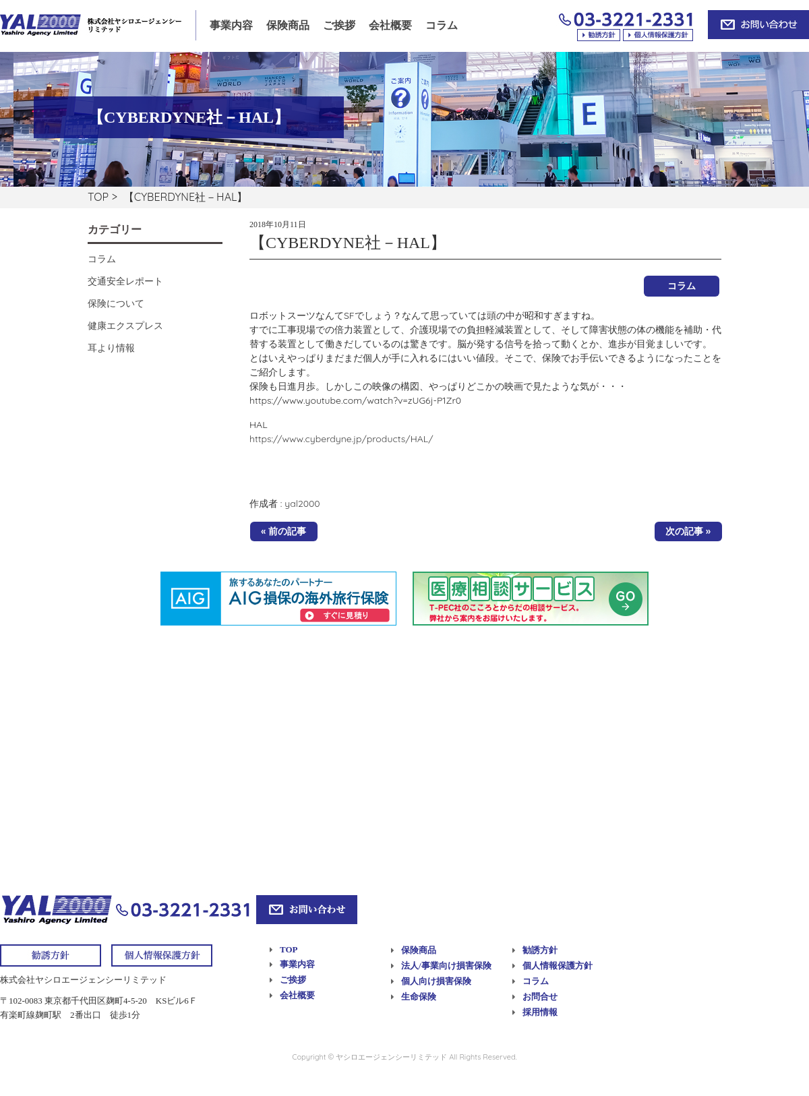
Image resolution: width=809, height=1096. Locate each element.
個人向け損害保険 (436, 981)
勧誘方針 (540, 950)
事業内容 (231, 25)
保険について (116, 303)
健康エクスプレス (125, 325)
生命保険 (418, 997)
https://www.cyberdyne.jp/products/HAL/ (341, 439)
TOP (98, 197)
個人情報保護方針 (557, 966)
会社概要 (390, 25)
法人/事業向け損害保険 (446, 966)
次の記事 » (688, 531)
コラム (441, 25)
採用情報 (540, 1012)
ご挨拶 (339, 25)
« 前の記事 (283, 531)
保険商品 (287, 25)
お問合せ (540, 997)
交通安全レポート (125, 281)
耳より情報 (111, 348)
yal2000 (302, 503)
